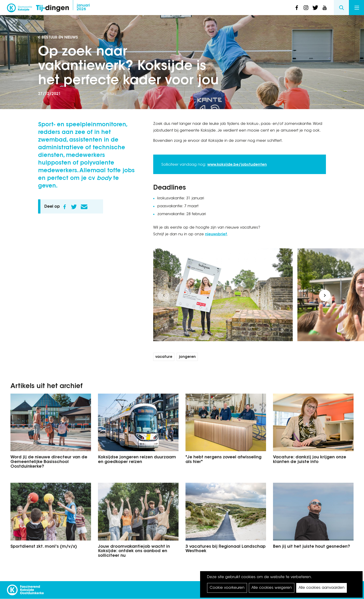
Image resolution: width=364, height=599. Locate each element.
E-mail (84, 207)
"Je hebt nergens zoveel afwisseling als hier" (223, 459)
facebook (296, 7)
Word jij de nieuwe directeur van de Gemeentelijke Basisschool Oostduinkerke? (48, 462)
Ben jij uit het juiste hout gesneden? (311, 547)
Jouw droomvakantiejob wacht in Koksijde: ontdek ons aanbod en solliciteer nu (134, 551)
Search (341, 7)
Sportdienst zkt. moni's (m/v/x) (43, 547)
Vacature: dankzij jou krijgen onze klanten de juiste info (309, 459)
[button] (163, 295)
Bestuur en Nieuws (60, 37)
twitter (315, 7)
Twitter (73, 207)
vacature (163, 357)
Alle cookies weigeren (271, 588)
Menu (356, 8)
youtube (324, 7)
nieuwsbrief (216, 234)
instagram (306, 7)
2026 (83, 7)
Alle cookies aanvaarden (321, 588)
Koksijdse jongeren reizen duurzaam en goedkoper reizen (137, 459)
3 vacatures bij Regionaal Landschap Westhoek (225, 549)
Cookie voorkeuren (227, 588)
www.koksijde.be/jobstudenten (237, 165)
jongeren (187, 357)
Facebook (64, 207)
